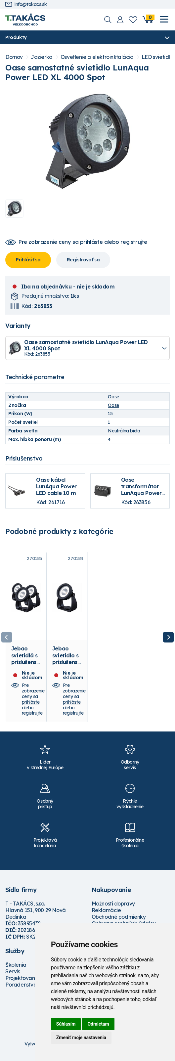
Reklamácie (106, 910)
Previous (6, 637)
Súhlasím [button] (66, 1024)
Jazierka (42, 57)
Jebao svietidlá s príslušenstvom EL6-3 (25, 658)
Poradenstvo (21, 984)
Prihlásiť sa (28, 260)
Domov (14, 57)
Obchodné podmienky (119, 916)
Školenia (15, 964)
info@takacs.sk (26, 4)
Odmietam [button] (98, 1024)
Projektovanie (22, 978)
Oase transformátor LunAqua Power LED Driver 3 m (141, 489)
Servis (12, 971)
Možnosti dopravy (113, 903)
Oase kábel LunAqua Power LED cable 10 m (56, 486)
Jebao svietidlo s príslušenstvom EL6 (66, 658)
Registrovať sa (83, 260)
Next (168, 637)
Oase (113, 397)
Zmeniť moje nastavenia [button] (81, 1037)
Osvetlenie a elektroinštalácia (97, 57)
